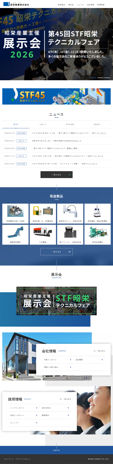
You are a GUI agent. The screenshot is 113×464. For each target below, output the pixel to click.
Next (110, 45)
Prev (2, 45)
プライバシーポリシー (23, 459)
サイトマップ (8, 459)
